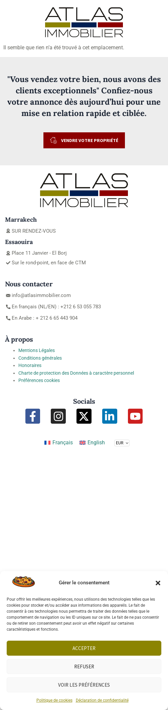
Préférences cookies (39, 380)
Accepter (84, 648)
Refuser (84, 666)
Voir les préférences (84, 685)
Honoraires (29, 365)
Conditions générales (40, 358)
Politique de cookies (54, 700)
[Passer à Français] (58, 442)
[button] (158, 583)
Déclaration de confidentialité (102, 700)
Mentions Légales (36, 350)
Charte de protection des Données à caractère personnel (76, 373)
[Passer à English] (92, 442)
